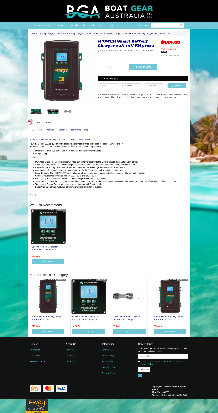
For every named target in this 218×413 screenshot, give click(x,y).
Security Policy (108, 367)
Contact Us (113, 25)
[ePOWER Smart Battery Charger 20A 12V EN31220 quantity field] (111, 67)
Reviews (80, 130)
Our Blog (70, 355)
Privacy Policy (108, 355)
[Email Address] (163, 356)
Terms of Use (107, 350)
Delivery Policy (108, 373)
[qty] (109, 85)
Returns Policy (108, 361)
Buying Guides (97, 25)
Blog (84, 25)
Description (37, 130)
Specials (74, 25)
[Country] (131, 85)
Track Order (35, 355)
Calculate (177, 86)
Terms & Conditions (171, 361)
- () (137, 25)
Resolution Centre (37, 361)
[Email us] (140, 376)
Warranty (50, 130)
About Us (62, 25)
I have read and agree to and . (160, 362)
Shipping (63, 130)
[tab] (37, 130)
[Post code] (154, 85)
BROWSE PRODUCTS (44, 25)
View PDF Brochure (40, 122)
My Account (35, 350)
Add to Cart (143, 67)
